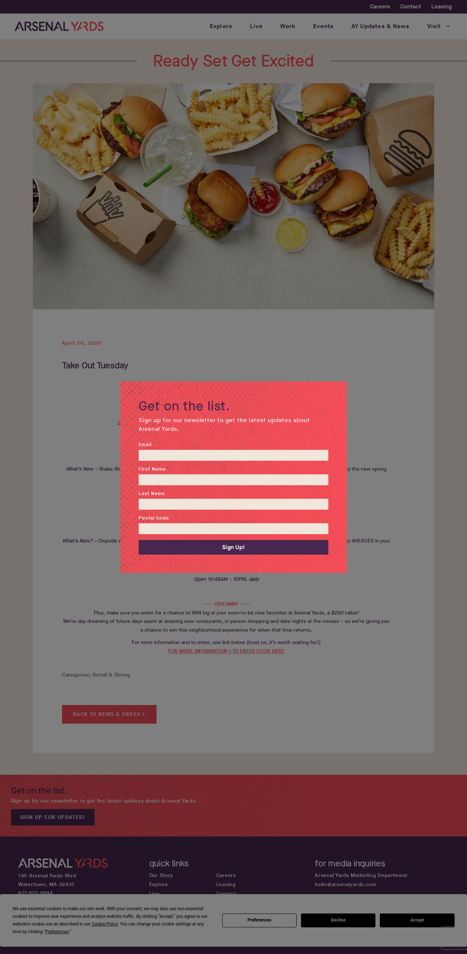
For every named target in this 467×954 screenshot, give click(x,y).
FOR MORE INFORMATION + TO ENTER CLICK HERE (226, 651)
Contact (410, 6)
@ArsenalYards (263, 423)
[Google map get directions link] (82, 880)
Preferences (259, 920)
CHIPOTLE (226, 532)
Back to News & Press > (109, 714)
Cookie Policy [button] (104, 924)
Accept (417, 920)
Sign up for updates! (52, 817)
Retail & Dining (111, 674)
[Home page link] (59, 26)
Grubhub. (304, 498)
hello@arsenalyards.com (345, 884)
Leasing (441, 6)
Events (323, 26)
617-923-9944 (35, 892)
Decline (338, 920)
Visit (439, 26)
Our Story (161, 875)
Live (256, 26)
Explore (221, 26)
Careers (380, 6)
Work (287, 26)
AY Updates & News (380, 26)
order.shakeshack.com (218, 498)
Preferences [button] (57, 931)
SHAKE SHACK (226, 460)
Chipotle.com (232, 570)
